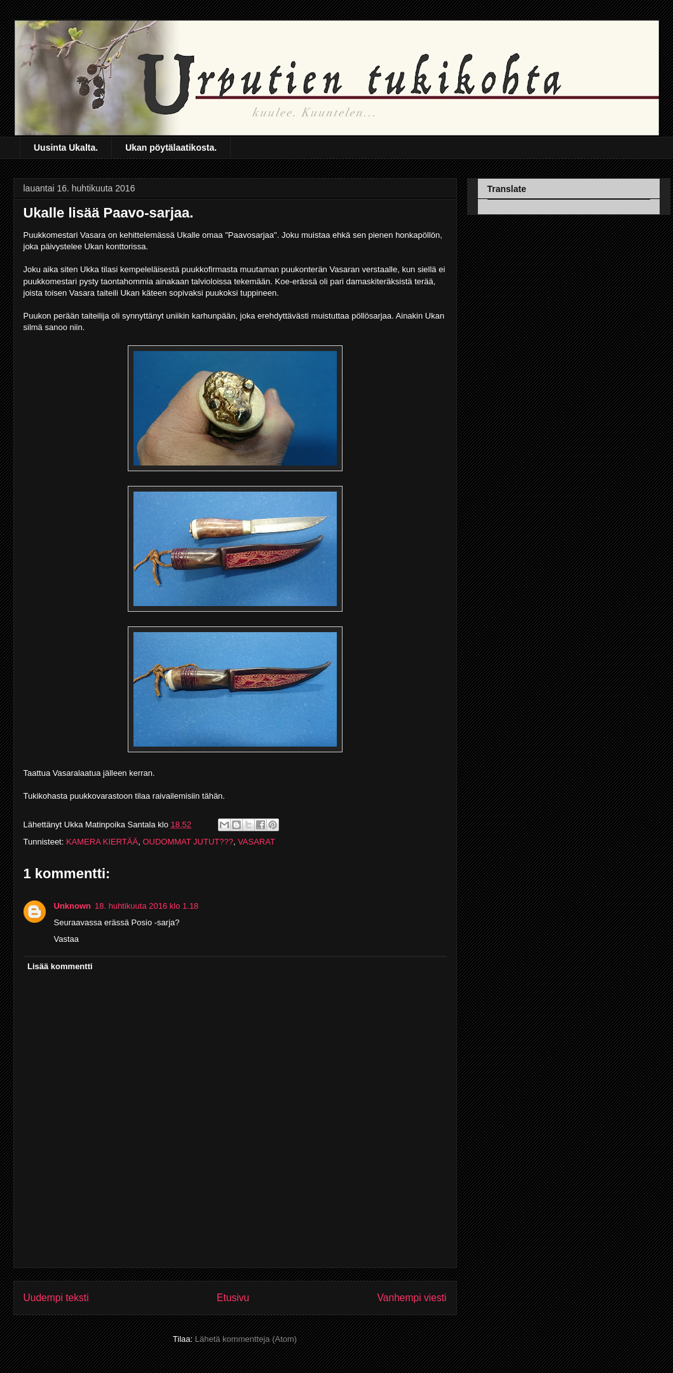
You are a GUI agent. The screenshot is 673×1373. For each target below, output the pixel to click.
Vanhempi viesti (412, 1297)
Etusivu (233, 1297)
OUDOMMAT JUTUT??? (187, 841)
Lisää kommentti (60, 966)
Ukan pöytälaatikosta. (171, 147)
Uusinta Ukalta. (66, 147)
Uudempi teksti (56, 1297)
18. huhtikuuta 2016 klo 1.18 (146, 906)
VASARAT (256, 841)
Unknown (73, 906)
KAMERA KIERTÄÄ (102, 841)
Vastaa (66, 939)
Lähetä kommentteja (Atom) (246, 1339)
